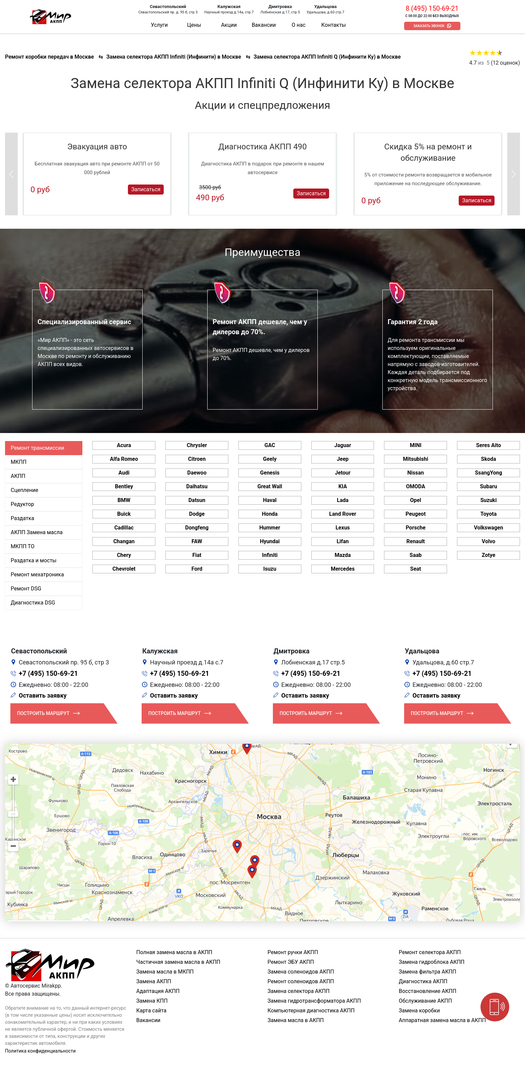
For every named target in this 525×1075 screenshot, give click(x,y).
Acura (124, 445)
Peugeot (415, 514)
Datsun (197, 500)
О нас (298, 25)
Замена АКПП (153, 981)
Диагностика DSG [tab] (33, 602)
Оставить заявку (43, 695)
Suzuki (488, 500)
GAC (270, 445)
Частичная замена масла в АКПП (178, 962)
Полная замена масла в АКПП (174, 952)
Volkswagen (488, 527)
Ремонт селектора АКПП (430, 952)
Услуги (159, 25)
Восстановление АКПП (427, 991)
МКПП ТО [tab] (22, 546)
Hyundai (270, 541)
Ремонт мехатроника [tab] (37, 574)
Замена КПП (152, 1001)
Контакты (333, 25)
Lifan (342, 541)
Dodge (197, 514)
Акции (229, 25)
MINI (416, 445)
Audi (124, 473)
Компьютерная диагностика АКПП (311, 1010)
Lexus (342, 527)
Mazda (342, 555)
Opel (415, 500)
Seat (415, 569)
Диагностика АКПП (423, 981)
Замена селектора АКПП (298, 991)
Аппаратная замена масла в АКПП (442, 1020)
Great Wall (269, 486)
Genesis (270, 473)
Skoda (488, 459)
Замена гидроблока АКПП (431, 962)
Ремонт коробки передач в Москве (49, 57)
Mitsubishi (415, 459)
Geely (270, 459)
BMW (124, 500)
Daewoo (196, 473)
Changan (124, 541)
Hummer (269, 527)
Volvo (488, 541)
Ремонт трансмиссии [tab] (37, 448)
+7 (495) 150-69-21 (48, 673)
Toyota (488, 514)
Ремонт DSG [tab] (26, 588)
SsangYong (488, 473)
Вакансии (264, 25)
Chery (124, 555)
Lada (343, 500)
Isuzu (269, 569)
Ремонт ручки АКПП (293, 952)
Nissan (415, 473)
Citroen (197, 459)
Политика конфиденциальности (40, 1051)
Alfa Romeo (124, 459)
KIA (343, 486)
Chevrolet (124, 569)
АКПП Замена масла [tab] (37, 532)
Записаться (145, 189)
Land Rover (342, 514)
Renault (415, 541)
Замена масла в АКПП (296, 1020)
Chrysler (197, 445)
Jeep (343, 459)
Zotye (489, 555)
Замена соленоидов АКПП (301, 972)
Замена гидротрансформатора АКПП (314, 1001)
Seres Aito (488, 445)
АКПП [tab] (18, 476)
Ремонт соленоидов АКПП (301, 981)
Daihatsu (196, 486)
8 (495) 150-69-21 (431, 8)
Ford (197, 569)
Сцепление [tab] (24, 490)
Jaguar (342, 445)
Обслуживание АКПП (425, 1001)
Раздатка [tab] (22, 518)
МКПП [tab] (18, 462)
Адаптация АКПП (157, 991)
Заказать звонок (429, 26)
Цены (194, 25)
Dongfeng (197, 527)
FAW (197, 541)
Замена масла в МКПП (165, 972)
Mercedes (343, 569)
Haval (270, 500)
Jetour (343, 473)
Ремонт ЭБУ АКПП (291, 962)
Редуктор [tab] (22, 504)
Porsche (416, 527)
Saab (415, 555)
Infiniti (270, 555)
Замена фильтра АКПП (427, 972)
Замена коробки (419, 1010)
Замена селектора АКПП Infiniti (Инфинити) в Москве (173, 57)
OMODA (415, 486)
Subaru (488, 486)
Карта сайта (151, 1010)
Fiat (196, 555)
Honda (270, 514)
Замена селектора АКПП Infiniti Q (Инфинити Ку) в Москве (327, 57)
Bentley (124, 486)
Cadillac (124, 527)
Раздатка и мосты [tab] (34, 560)
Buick (124, 514)
